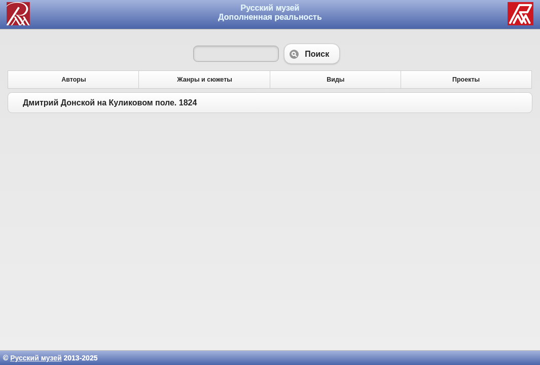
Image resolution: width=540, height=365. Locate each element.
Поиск (311, 53)
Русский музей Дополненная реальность (270, 12)
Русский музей (35, 358)
